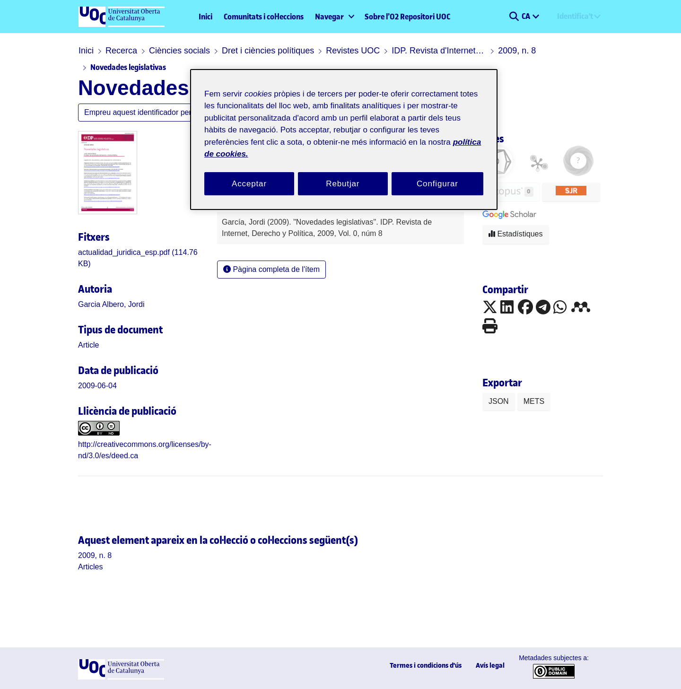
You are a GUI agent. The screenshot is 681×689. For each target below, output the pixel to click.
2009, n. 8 (517, 50)
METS (534, 401)
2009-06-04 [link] (97, 386)
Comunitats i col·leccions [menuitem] (264, 16)
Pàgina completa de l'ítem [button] (271, 269)
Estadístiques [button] (516, 234)
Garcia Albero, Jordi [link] (111, 304)
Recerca (121, 50)
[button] (514, 16)
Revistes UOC (353, 50)
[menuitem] (334, 17)
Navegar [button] (329, 16)
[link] (88, 345)
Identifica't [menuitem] (575, 16)
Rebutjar (342, 183)
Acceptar (249, 183)
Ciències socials (179, 50)
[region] (344, 139)
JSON (499, 401)
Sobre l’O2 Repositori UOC (407, 16)
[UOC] (121, 677)
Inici (205, 16)
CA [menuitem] (527, 16)
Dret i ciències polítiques (268, 50)
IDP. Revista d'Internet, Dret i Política (439, 50)
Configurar (437, 183)
